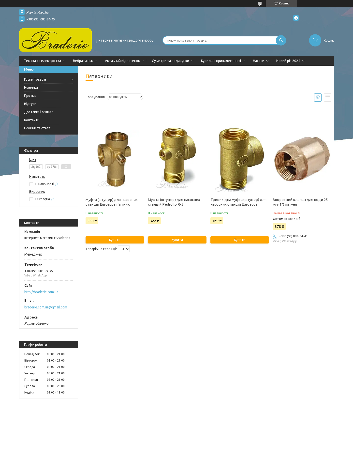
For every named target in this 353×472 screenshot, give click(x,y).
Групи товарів (35, 79)
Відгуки (30, 104)
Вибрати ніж (83, 60)
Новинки (31, 88)
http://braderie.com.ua (41, 292)
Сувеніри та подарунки (170, 60)
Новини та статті (37, 128)
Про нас (30, 96)
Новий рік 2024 (288, 60)
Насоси (258, 60)
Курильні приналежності (221, 60)
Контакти (31, 120)
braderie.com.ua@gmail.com (45, 307)
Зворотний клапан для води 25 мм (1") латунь (300, 202)
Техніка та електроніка (42, 60)
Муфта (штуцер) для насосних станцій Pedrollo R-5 (174, 202)
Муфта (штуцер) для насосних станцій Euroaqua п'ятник (112, 202)
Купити (114, 240)
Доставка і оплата (38, 112)
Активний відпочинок (122, 60)
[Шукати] (281, 40)
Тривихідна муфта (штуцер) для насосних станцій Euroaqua (238, 202)
